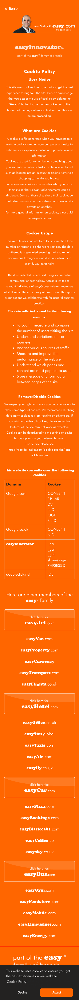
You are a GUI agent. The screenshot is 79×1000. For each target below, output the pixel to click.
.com (39, 620)
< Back (11, 9)
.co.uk (39, 684)
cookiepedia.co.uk (39, 218)
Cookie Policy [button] (16, 982)
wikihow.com (39, 455)
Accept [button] (56, 992)
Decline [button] (22, 992)
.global (39, 733)
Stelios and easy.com (44, 23)
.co (39, 840)
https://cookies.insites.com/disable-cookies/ (36, 449)
